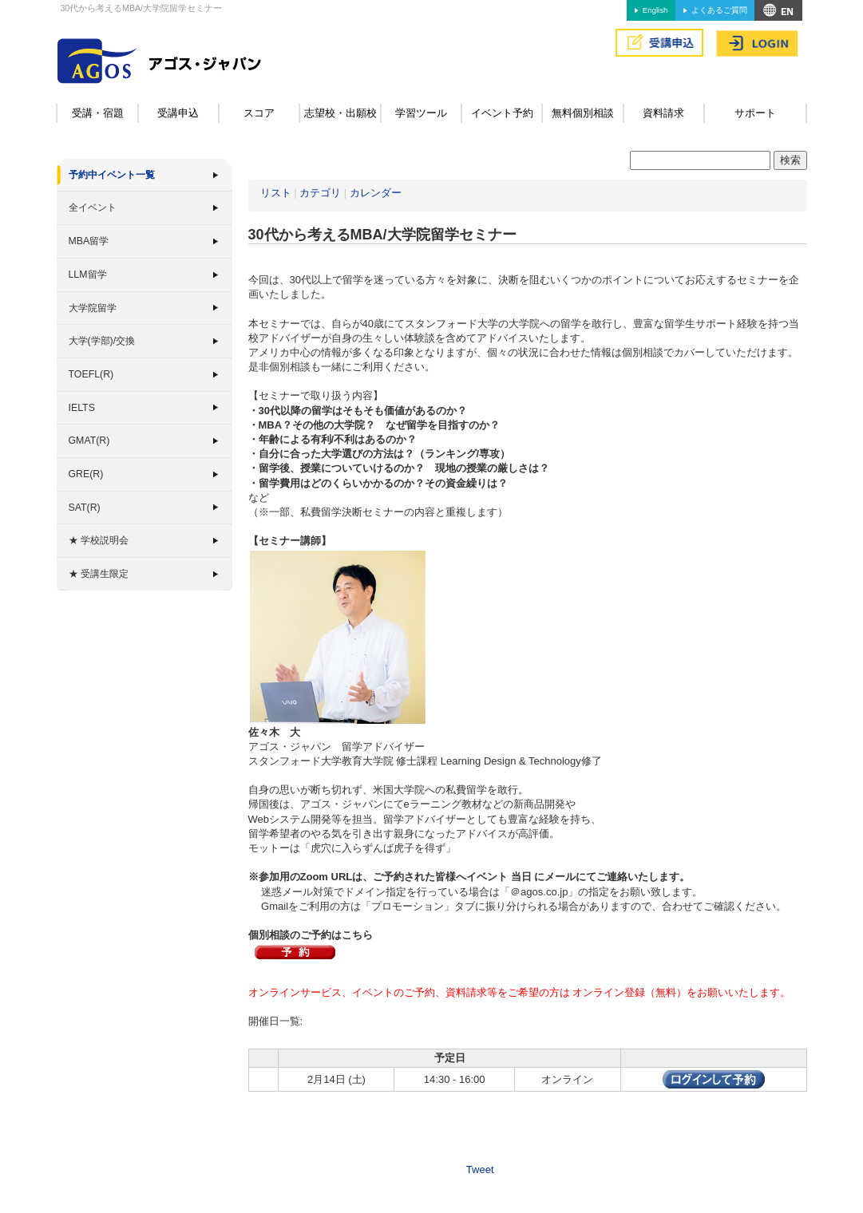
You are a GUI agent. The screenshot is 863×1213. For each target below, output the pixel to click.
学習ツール (421, 113)
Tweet (480, 1169)
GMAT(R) (89, 440)
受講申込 (178, 113)
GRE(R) (86, 474)
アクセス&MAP (778, 10)
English (655, 10)
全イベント (93, 207)
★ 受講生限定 (99, 573)
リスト (275, 193)
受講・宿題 (98, 113)
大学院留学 (93, 308)
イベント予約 (502, 113)
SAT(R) (85, 507)
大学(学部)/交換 (102, 340)
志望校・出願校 (340, 113)
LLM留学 (88, 274)
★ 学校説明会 (99, 540)
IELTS (82, 407)
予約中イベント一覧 (112, 174)
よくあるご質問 (719, 10)
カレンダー (376, 193)
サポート (755, 113)
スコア (259, 113)
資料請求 (663, 113)
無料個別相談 (583, 113)
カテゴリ (320, 193)
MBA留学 (89, 241)
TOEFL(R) (91, 374)
